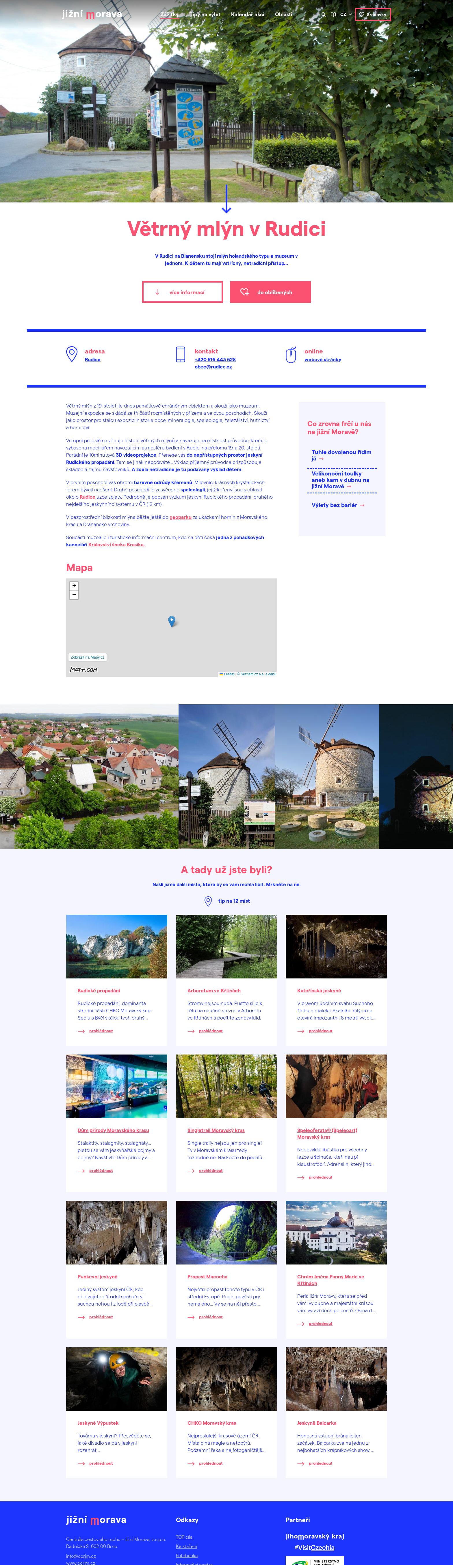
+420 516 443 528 (215, 359)
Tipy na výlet (205, 14)
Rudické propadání (99, 990)
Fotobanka (187, 1555)
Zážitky (170, 14)
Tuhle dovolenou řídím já (342, 455)
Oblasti (283, 14)
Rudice (93, 359)
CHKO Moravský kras (211, 1423)
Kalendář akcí (247, 14)
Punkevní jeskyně (98, 1276)
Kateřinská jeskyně (319, 990)
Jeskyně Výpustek (98, 1423)
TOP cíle (184, 1537)
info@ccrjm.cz (81, 1556)
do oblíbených (274, 292)
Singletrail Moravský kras (216, 1130)
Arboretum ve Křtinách (214, 990)
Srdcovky (376, 14)
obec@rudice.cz (213, 366)
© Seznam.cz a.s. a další (256, 674)
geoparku (181, 517)
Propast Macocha (207, 1276)
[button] (171, 622)
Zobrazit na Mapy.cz (87, 657)
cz (343, 14)
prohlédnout (101, 1030)
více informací (187, 292)
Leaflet (227, 674)
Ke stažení (186, 1546)
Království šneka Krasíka (116, 544)
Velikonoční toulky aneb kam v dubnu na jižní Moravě (341, 479)
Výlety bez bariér (334, 504)
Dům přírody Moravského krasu (113, 1130)
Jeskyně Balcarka (317, 1423)
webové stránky (323, 359)
